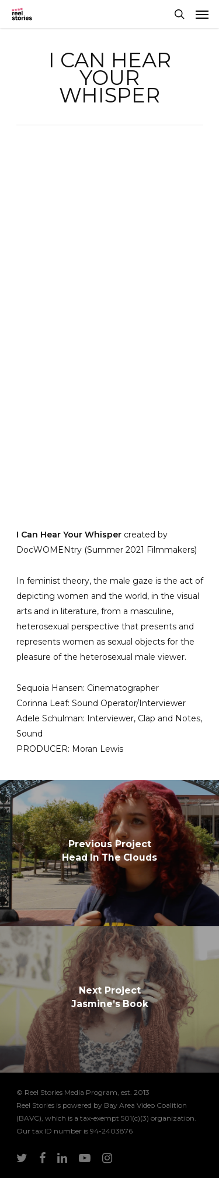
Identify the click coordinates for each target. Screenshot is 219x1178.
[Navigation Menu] (202, 14)
